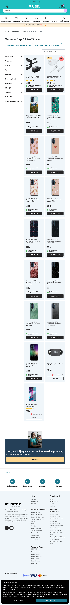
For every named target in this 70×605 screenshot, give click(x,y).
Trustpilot (8, 472)
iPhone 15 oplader (35, 537)
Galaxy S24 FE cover (55, 539)
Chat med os (35, 459)
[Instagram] (11, 528)
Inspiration (52, 506)
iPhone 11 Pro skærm (36, 556)
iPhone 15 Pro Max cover (56, 530)
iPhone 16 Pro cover (55, 523)
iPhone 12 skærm (35, 552)
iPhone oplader (35, 533)
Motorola (23, 31)
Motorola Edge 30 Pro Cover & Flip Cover (47, 45)
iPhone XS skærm (35, 561)
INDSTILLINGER (19, 600)
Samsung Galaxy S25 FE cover (57, 537)
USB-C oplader (34, 539)
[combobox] (35, 11)
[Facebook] (7, 528)
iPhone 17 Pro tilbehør (36, 514)
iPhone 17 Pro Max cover (56, 519)
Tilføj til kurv (34, 89)
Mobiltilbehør (16, 19)
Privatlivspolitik (54, 501)
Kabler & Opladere (26, 19)
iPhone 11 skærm (35, 554)
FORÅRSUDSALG (64, 19)
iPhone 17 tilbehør (35, 512)
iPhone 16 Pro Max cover (56, 525)
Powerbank (45, 19)
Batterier (54, 19)
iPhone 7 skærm (35, 563)
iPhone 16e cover (54, 521)
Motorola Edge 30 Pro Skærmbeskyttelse (18, 45)
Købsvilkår (33, 499)
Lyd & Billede (36, 19)
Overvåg (55, 378)
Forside (7, 31)
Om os (51, 499)
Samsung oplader (35, 535)
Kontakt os (33, 503)
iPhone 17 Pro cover (55, 516)
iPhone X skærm (35, 558)
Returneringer (34, 501)
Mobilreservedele (6, 19)
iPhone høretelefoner (36, 528)
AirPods (33, 523)
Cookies (52, 503)
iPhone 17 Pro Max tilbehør (37, 517)
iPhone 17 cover (54, 514)
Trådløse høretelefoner (36, 530)
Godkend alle (51, 600)
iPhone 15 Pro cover (55, 528)
